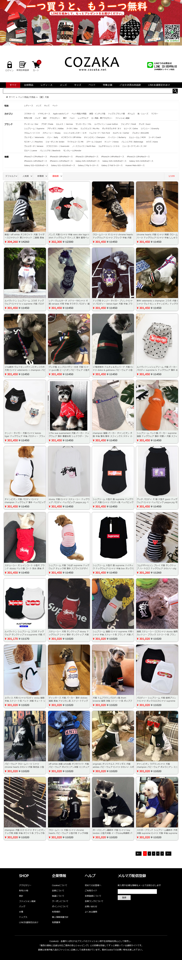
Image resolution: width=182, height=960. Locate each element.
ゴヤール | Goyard (94, 142)
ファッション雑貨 (122, 118)
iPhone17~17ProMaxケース (35, 156)
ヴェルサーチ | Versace (33, 146)
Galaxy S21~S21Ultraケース (63, 165)
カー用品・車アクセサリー (101, 118)
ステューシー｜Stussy (52, 133)
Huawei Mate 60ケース (135, 165)
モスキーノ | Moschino (33, 142)
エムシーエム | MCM (137, 137)
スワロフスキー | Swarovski (57, 146)
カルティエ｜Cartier (121, 133)
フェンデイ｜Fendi (128, 124)
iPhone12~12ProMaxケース (35, 161)
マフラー (154, 113)
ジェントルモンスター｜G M (75, 133)
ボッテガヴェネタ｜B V (111, 128)
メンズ (63, 85)
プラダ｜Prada (47, 124)
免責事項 (56, 922)
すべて (13, 85)
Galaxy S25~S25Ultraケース (88, 161)
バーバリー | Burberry (117, 137)
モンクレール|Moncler (72, 150)
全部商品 (28, 85)
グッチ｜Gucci (144, 124)
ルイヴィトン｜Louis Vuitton (106, 124)
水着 (21, 911)
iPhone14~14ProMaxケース (112, 156)
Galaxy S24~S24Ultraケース (114, 161)
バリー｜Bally (52, 137)
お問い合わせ (91, 906)
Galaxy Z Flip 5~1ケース (88, 165)
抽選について (58, 896)
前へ (138, 853)
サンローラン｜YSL (83, 124)
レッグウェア (83, 118)
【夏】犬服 (43, 97)
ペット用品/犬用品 (26, 97)
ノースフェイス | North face (83, 146)
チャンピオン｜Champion (94, 137)
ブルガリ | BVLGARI (140, 133)
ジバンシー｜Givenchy (150, 128)
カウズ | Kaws (152, 142)
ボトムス (131, 113)
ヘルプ (90, 876)
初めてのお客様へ (93, 885)
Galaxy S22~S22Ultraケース (36, 165)
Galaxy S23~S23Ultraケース (141, 161)
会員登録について (93, 896)
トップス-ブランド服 (116, 113)
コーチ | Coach (155, 137)
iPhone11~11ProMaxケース (61, 161)
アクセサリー (55, 118)
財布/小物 (28, 118)
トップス (23, 917)
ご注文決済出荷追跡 (130, 85)
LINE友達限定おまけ (159, 85)
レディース (46, 85)
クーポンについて (60, 901)
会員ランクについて (94, 901)
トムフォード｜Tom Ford (99, 133)
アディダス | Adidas (55, 128)
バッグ (37, 118)
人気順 (27, 176)
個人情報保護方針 (60, 917)
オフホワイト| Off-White (71, 137)
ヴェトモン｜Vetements (34, 137)
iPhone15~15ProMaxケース (87, 156)
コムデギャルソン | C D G (108, 146)
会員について (58, 890)
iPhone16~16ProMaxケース (61, 156)
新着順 (42, 176)
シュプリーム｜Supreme (34, 128)
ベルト (72, 118)
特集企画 (107, 85)
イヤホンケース (44, 113)
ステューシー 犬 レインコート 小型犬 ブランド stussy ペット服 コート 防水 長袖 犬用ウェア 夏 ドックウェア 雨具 (25, 568)
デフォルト (11, 176)
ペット (92, 85)
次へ (168, 853)
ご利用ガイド (91, 890)
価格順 (57, 176)
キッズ (77, 85)
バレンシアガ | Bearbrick (50, 150)
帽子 (65, 118)
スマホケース (29, 113)
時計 (45, 118)
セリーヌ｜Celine (131, 128)
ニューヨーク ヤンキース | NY (134, 146)
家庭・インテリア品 (97, 113)
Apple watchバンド (61, 113)
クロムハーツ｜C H (32, 133)
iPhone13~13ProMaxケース (138, 156)
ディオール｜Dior (31, 124)
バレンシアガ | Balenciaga (132, 142)
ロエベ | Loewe (30, 150)
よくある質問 (91, 911)
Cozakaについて (59, 885)
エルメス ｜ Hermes (64, 124)
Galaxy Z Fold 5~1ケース (112, 165)
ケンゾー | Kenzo (112, 142)
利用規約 (56, 911)
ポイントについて (60, 906)
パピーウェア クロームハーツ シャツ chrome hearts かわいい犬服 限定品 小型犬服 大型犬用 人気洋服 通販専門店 (24, 767)
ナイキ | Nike (71, 128)
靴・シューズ (143, 113)
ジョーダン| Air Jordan (55, 142)
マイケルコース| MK (75, 142)
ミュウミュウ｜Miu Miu (89, 128)
